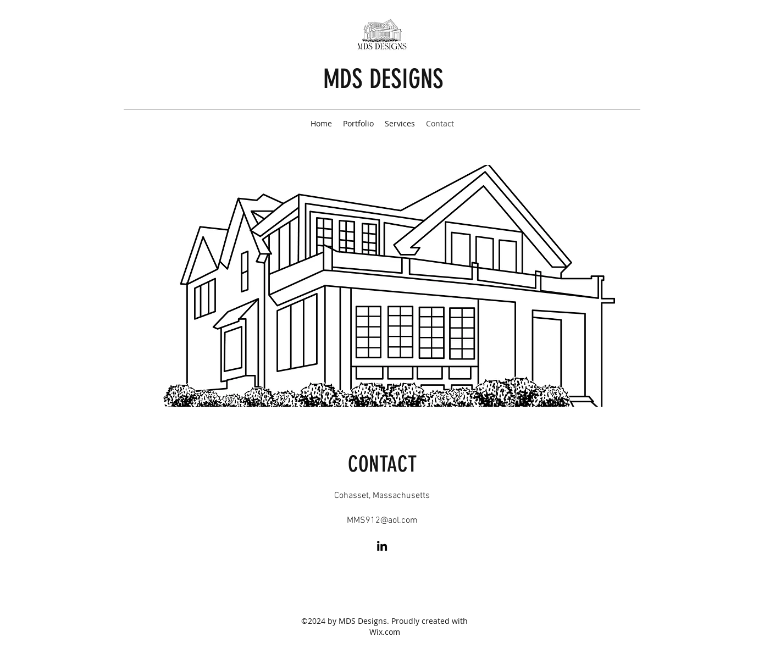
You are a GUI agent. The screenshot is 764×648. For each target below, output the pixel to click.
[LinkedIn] (382, 546)
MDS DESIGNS (383, 79)
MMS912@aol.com (382, 520)
